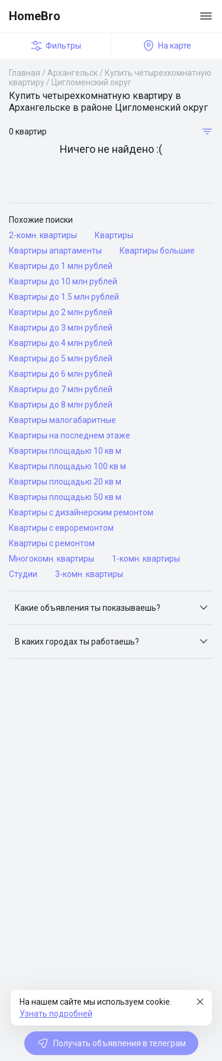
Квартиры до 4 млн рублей (60, 343)
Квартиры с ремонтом (52, 543)
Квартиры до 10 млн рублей (63, 281)
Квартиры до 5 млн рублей (60, 358)
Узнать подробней (56, 1013)
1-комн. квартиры (146, 558)
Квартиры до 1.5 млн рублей (64, 297)
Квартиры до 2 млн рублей (60, 312)
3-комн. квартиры (89, 574)
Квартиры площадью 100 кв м (67, 466)
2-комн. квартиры (43, 235)
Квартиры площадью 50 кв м (65, 497)
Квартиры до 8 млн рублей (60, 404)
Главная (24, 73)
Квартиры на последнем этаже (69, 435)
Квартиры (114, 235)
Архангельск (72, 73)
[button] (111, 608)
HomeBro (34, 16)
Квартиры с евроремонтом (61, 528)
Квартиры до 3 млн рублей (60, 327)
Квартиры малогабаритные (62, 420)
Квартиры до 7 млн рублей (60, 389)
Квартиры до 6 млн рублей (60, 374)
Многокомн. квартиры (51, 558)
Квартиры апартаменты (55, 250)
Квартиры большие (157, 250)
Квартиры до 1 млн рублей (60, 266)
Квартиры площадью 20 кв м (65, 481)
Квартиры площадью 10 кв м (65, 451)
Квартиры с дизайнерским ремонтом (81, 512)
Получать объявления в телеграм (111, 1043)
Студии (23, 574)
